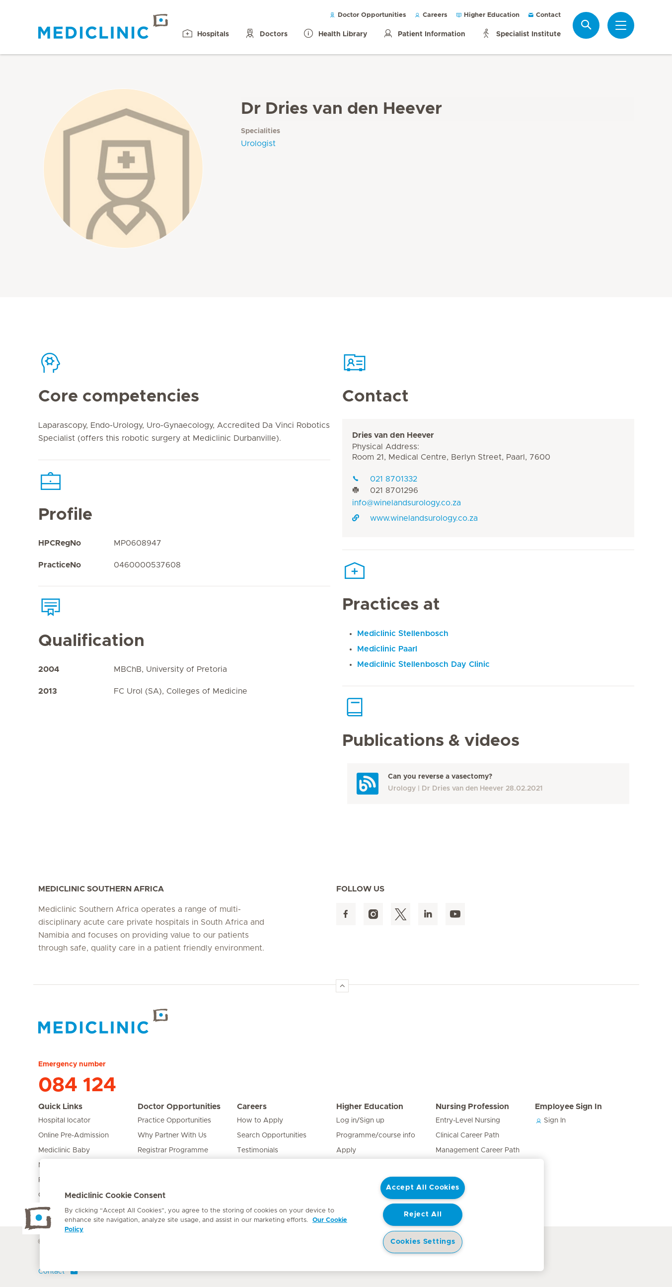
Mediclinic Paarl (387, 649)
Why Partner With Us (172, 1135)
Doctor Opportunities (367, 15)
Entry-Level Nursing (468, 1120)
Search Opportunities (271, 1135)
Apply (346, 1150)
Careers (431, 15)
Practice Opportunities (174, 1120)
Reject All (423, 1214)
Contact (544, 15)
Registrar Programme (173, 1150)
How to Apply (260, 1120)
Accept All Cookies (422, 1187)
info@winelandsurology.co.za (406, 503)
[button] (38, 1218)
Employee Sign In (568, 1107)
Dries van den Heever (393, 435)
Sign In (550, 1120)
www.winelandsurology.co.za (415, 518)
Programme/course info (375, 1135)
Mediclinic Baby (64, 1150)
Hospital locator (64, 1120)
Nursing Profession (472, 1107)
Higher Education (487, 15)
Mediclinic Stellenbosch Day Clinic (423, 664)
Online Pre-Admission (73, 1135)
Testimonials (257, 1150)
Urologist (258, 144)
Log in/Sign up (360, 1120)
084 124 (77, 1085)
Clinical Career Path (467, 1135)
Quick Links (60, 1107)
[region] (292, 1215)
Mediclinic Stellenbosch (402, 634)
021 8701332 (384, 479)
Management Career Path (478, 1150)
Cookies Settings (422, 1241)
